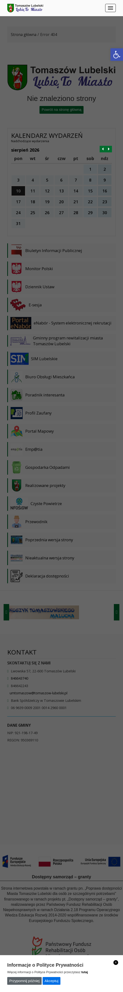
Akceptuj (51, 981)
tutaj (84, 972)
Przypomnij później (24, 981)
